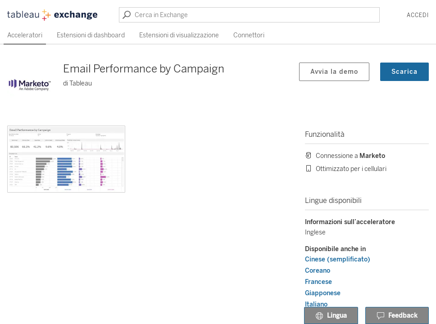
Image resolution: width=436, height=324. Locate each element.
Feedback (397, 316)
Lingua (331, 316)
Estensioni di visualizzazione (179, 35)
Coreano (317, 270)
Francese (318, 282)
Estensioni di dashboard (91, 35)
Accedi (418, 15)
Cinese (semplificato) (337, 259)
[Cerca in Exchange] (249, 14)
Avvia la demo (334, 72)
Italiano (316, 304)
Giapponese (323, 293)
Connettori (248, 35)
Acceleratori (24, 35)
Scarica (404, 72)
